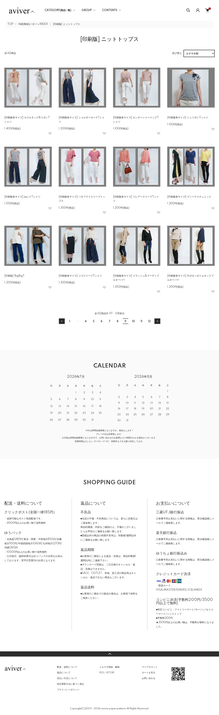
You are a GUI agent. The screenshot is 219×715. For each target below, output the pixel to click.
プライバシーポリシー (68, 690)
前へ (62, 321)
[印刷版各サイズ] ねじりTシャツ (22, 196)
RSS (101, 672)
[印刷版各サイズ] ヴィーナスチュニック (189, 196)
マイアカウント (150, 667)
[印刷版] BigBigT (14, 275)
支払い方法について (67, 678)
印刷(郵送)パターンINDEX (33, 24)
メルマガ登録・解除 (109, 667)
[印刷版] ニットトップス (66, 24)
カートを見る (148, 672)
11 (141, 321)
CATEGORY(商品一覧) (58, 10)
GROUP (87, 10)
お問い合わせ (148, 678)
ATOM (110, 672)
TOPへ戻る (109, 654)
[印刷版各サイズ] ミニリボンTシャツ (187, 117)
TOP (10, 24)
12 (149, 321)
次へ (157, 321)
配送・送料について (67, 667)
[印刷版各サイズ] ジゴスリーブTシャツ (80, 275)
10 (133, 321)
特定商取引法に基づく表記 (70, 684)
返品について (63, 672)
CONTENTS (109, 10)
